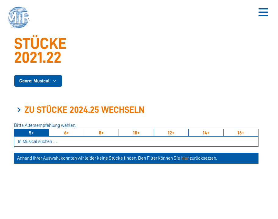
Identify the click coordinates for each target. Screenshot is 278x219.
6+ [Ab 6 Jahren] (66, 132)
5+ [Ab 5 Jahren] (31, 132)
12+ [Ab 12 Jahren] (171, 132)
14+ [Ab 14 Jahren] (206, 132)
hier (185, 158)
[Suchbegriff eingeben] (136, 142)
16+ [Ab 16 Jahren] (240, 132)
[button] (20, 18)
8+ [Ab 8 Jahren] (101, 132)
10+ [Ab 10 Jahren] (136, 132)
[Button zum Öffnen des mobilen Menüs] (263, 12)
